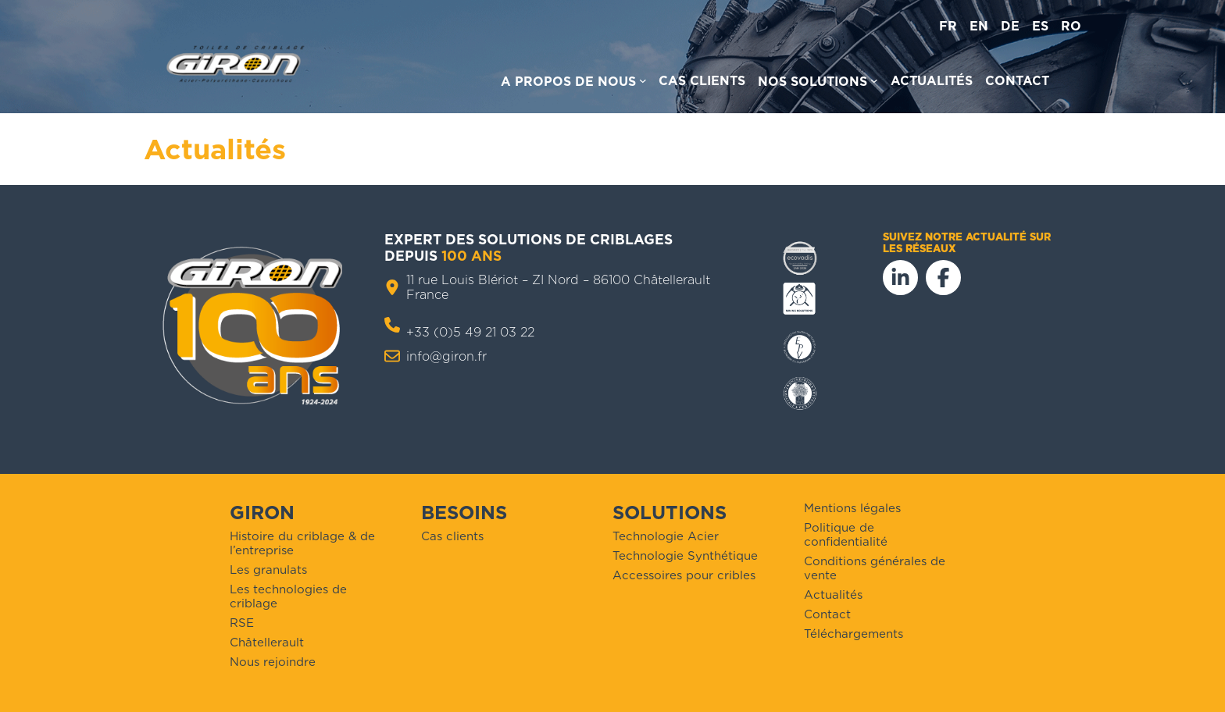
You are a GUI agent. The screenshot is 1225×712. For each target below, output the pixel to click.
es (1040, 26)
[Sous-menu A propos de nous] (574, 83)
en (979, 26)
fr (948, 26)
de (1010, 26)
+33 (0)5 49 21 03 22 (470, 332)
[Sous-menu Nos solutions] (818, 83)
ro (1071, 26)
